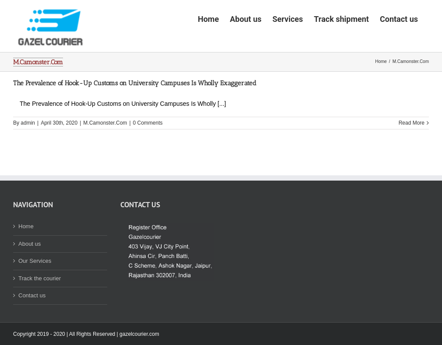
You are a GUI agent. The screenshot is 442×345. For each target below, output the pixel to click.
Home (26, 253)
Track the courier (39, 305)
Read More (411, 150)
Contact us (32, 322)
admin (28, 150)
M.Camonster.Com (105, 150)
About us (29, 271)
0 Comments (148, 150)
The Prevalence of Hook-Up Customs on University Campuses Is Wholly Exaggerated (134, 110)
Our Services (34, 288)
